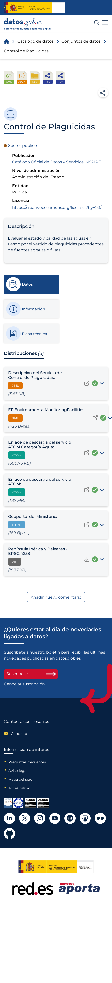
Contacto (19, 733)
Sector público (22, 145)
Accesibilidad (19, 788)
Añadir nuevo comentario (56, 597)
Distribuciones (24, 353)
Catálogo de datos (35, 41)
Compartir (103, 92)
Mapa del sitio (20, 779)
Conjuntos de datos (81, 41)
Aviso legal (17, 770)
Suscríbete (31, 673)
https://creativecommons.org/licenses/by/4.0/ (56, 207)
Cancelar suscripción (24, 684)
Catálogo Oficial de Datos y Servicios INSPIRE (56, 162)
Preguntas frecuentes (27, 762)
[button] (105, 23)
